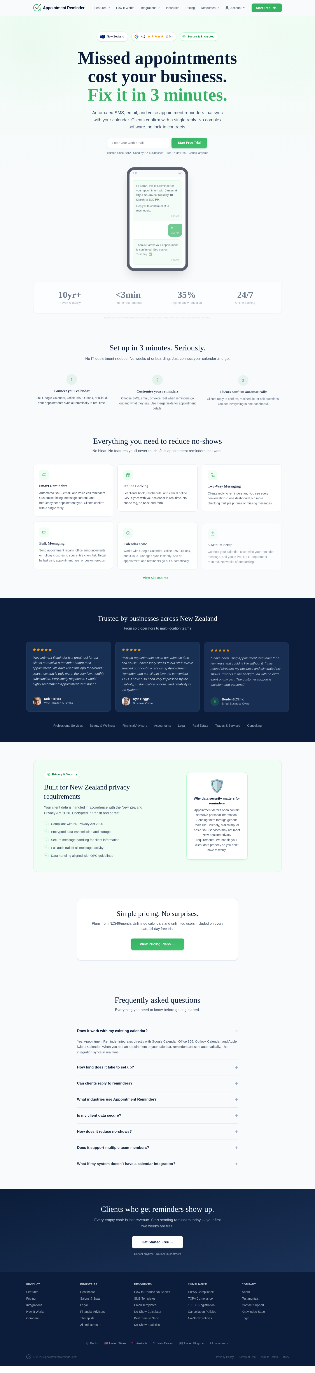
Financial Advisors (92, 1318)
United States (115, 1350)
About (246, 1298)
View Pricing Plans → (157, 953)
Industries (172, 8)
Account (235, 8)
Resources (210, 8)
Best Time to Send (146, 1325)
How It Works (125, 8)
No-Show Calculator (147, 1318)
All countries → (219, 1350)
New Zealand (163, 1350)
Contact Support (253, 1311)
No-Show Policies (200, 1325)
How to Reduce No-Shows (152, 1298)
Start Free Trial (266, 8)
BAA (286, 1363)
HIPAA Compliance (201, 1298)
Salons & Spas (90, 1305)
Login (245, 1325)
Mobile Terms (269, 1363)
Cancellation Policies (202, 1318)
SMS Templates (145, 1305)
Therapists (87, 1325)
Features (102, 8)
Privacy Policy (225, 1363)
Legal (84, 1311)
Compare (32, 1325)
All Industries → (91, 1331)
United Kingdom (192, 1350)
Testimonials (250, 1305)
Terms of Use (247, 1363)
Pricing (190, 8)
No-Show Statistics (147, 1331)
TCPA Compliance (200, 1305)
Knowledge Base (253, 1318)
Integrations (150, 8)
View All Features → (157, 587)
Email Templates (145, 1311)
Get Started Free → (157, 1251)
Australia (139, 1350)
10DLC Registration (201, 1311)
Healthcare (87, 1298)
